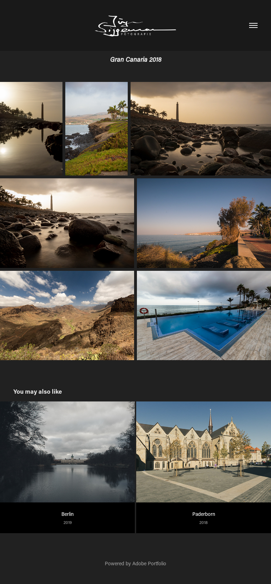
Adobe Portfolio (149, 563)
